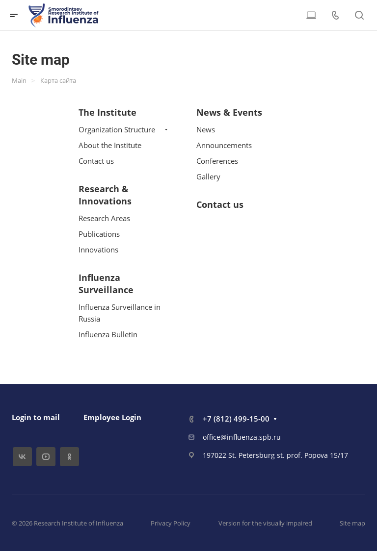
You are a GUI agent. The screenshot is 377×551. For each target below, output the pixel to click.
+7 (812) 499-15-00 (236, 419)
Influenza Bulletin (108, 334)
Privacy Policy (170, 523)
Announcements (224, 145)
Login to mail (36, 417)
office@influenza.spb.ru (242, 437)
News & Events (229, 112)
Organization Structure (117, 129)
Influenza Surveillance (106, 284)
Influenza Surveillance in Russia (120, 313)
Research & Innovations (105, 195)
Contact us (96, 161)
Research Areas (104, 218)
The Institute (107, 112)
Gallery (208, 176)
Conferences (217, 161)
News (205, 129)
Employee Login (112, 417)
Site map (352, 523)
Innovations (98, 249)
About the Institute (110, 145)
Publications (99, 234)
